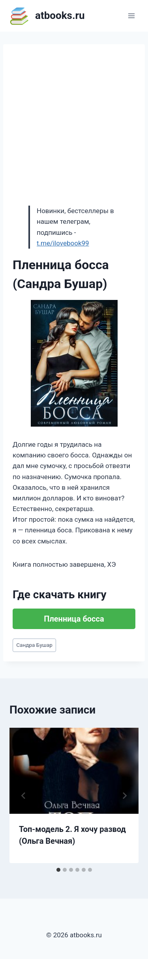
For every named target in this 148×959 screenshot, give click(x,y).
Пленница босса (74, 619)
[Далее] (124, 795)
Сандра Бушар (34, 645)
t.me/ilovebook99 (63, 243)
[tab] (58, 870)
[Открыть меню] (131, 15)
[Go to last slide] (24, 795)
